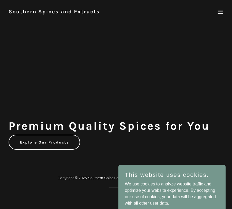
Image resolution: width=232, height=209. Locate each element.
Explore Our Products (44, 142)
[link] (54, 12)
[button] (220, 11)
